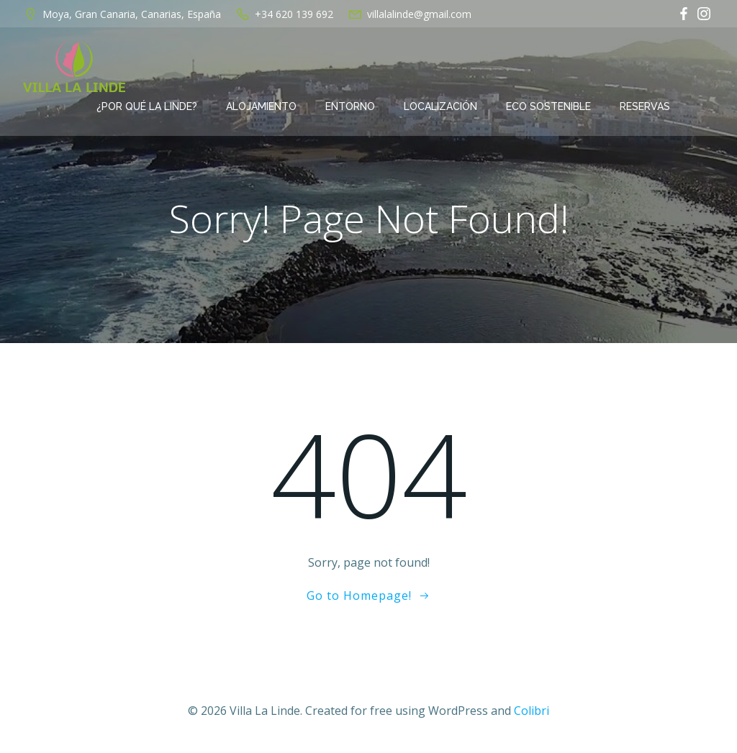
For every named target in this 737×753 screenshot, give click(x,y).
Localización (440, 106)
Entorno (350, 106)
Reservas (645, 106)
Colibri (531, 710)
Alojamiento (261, 106)
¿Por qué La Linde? (146, 106)
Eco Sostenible (548, 106)
